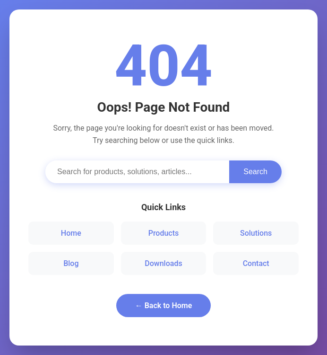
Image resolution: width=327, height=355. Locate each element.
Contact (256, 263)
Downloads (163, 263)
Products (163, 233)
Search (255, 172)
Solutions (256, 233)
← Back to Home (163, 305)
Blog (70, 263)
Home (71, 233)
